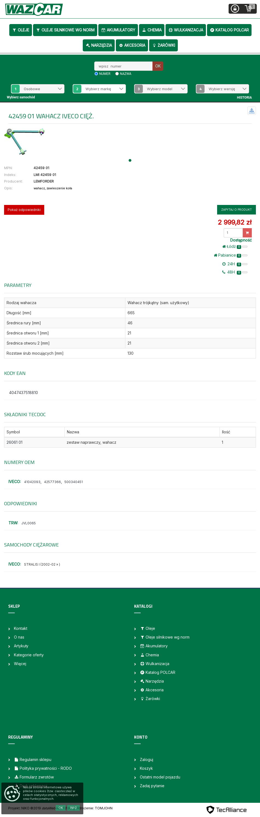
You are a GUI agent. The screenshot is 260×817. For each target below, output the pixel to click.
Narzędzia (98, 45)
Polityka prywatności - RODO (43, 768)
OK (158, 66)
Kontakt (20, 628)
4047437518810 (23, 392)
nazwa (125, 74)
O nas (19, 637)
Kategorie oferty (29, 655)
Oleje (20, 30)
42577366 (52, 482)
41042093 (32, 482)
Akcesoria (132, 45)
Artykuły (21, 645)
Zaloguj (146, 759)
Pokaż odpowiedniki (24, 210)
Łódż (234, 246)
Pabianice (230, 255)
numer (104, 74)
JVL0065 (28, 523)
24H (234, 263)
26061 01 (14, 442)
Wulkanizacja (185, 30)
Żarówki (163, 45)
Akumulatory (118, 30)
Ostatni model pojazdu (160, 777)
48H (234, 272)
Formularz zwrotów (34, 777)
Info (73, 807)
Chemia (152, 30)
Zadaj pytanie (152, 785)
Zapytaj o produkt (236, 209)
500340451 (73, 482)
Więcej (20, 663)
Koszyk (146, 768)
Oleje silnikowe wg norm (65, 30)
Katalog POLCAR (229, 30)
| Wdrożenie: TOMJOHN (93, 808)
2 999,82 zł (235, 222)
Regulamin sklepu (32, 759)
